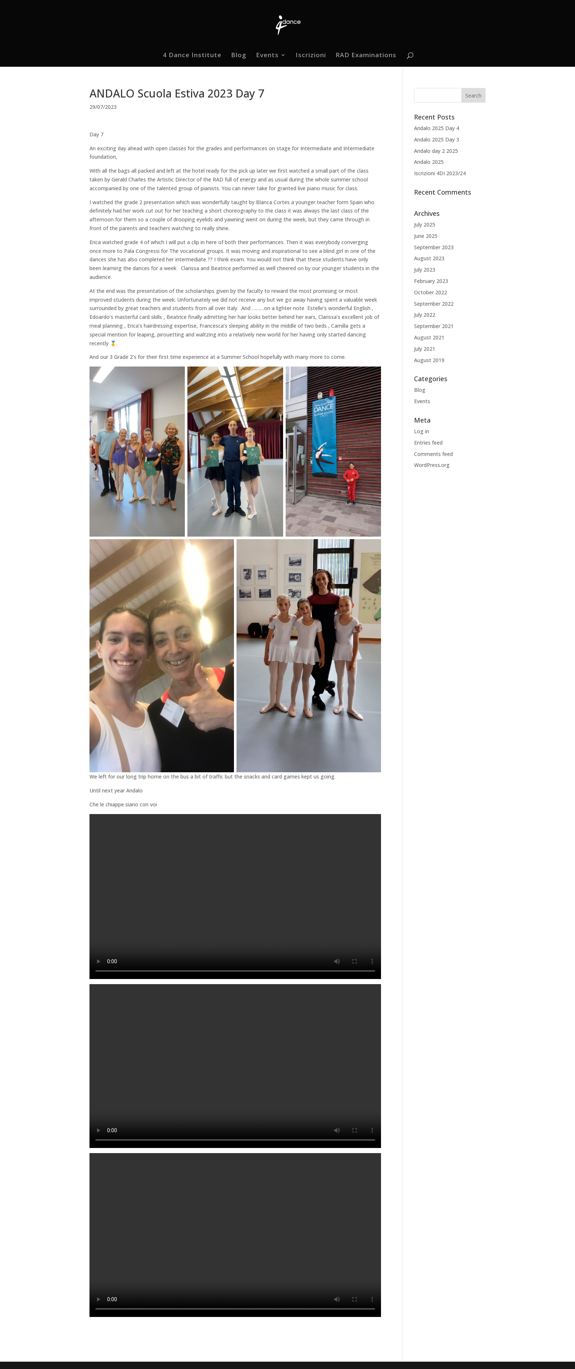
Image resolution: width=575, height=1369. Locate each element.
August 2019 (429, 360)
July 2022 (424, 314)
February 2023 (431, 280)
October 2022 (430, 292)
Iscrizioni (311, 55)
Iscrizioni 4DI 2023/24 (440, 173)
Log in (421, 431)
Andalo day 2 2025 (436, 150)
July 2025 (424, 224)
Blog (238, 55)
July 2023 (424, 269)
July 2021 (424, 348)
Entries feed (428, 442)
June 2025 (425, 235)
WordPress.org (432, 464)
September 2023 (434, 247)
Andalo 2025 (429, 161)
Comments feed (433, 453)
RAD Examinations (366, 55)
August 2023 (429, 258)
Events (267, 55)
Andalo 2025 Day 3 (436, 139)
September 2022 (434, 303)
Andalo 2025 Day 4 (436, 128)
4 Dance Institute (192, 55)
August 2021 (429, 337)
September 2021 (434, 326)
